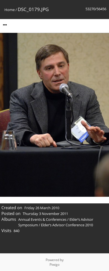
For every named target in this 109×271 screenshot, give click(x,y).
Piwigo (54, 264)
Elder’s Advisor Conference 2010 (67, 224)
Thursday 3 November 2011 (45, 213)
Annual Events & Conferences (42, 219)
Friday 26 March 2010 (41, 207)
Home (9, 9)
